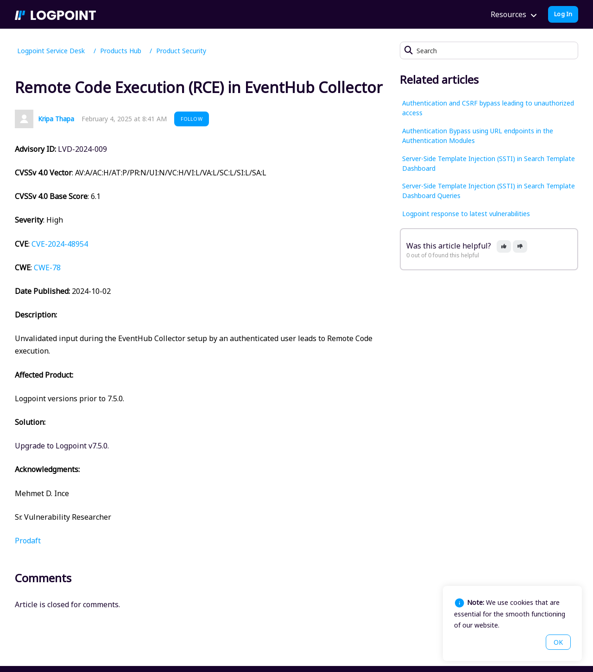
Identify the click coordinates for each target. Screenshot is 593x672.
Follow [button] (191, 118)
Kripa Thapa (56, 118)
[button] (504, 246)
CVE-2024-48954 (60, 244)
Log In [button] (563, 14)
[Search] (489, 50)
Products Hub (120, 50)
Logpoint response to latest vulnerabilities (466, 213)
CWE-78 (47, 267)
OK (558, 642)
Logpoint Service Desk (51, 50)
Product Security (181, 50)
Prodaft (28, 540)
